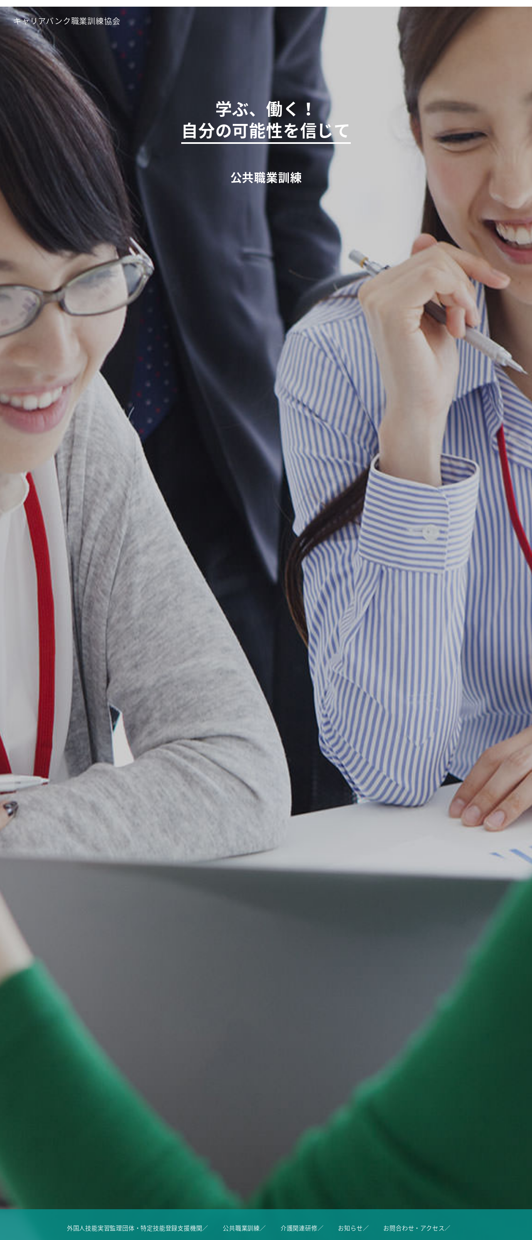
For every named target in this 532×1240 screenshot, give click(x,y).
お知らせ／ (353, 1228)
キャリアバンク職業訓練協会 (66, 21)
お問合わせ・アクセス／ (417, 1228)
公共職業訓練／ (244, 1228)
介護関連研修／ (302, 1228)
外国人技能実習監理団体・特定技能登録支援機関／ (137, 1228)
